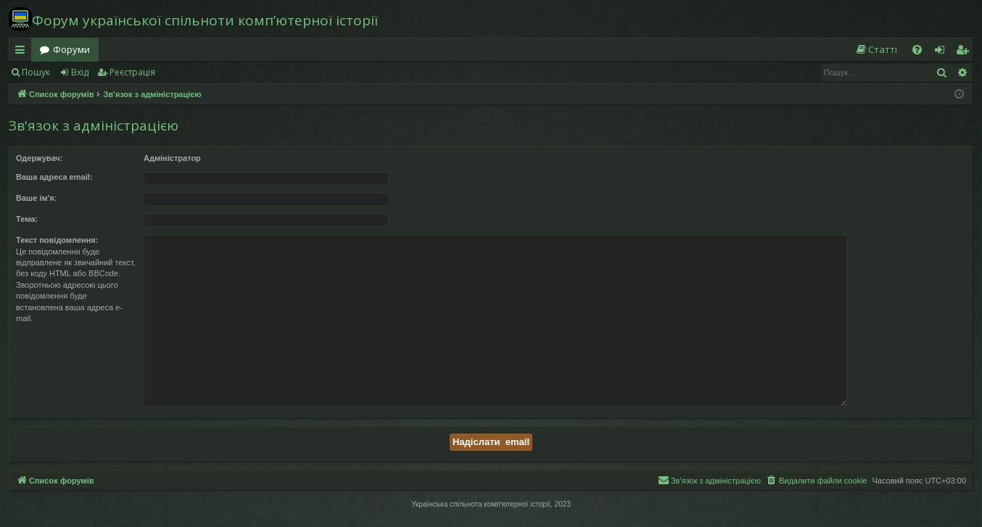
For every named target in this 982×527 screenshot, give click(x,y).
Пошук (36, 72)
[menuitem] (876, 50)
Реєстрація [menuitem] (965, 52)
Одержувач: (39, 158)
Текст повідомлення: (57, 240)
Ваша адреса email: (54, 177)
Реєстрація (132, 72)
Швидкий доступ (23, 52)
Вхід (79, 72)
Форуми (71, 49)
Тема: (27, 219)
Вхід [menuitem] (944, 52)
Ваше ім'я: (36, 198)
